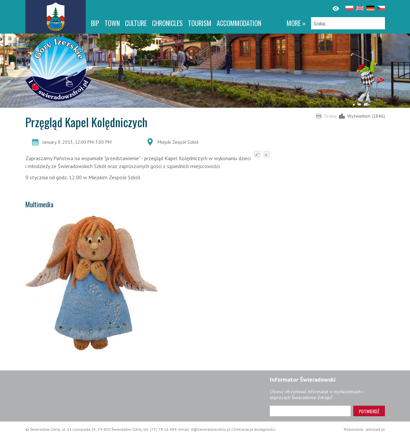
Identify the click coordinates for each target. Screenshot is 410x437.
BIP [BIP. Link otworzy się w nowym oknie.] (95, 23)
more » (296, 23)
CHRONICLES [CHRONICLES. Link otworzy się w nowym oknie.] (167, 23)
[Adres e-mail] (310, 411)
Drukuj (330, 116)
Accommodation (239, 23)
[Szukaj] (348, 23)
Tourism (199, 23)
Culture (136, 23)
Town (112, 23)
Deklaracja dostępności (254, 429)
